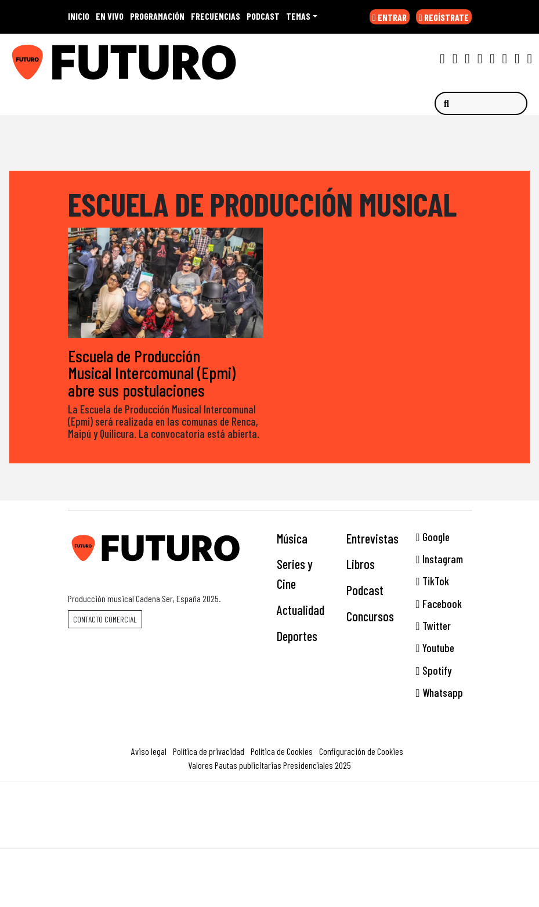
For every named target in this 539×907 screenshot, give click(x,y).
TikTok (432, 581)
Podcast (365, 590)
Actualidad (300, 609)
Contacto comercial (105, 619)
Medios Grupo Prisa (270, 836)
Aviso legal (149, 751)
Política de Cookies (282, 751)
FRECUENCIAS (215, 15)
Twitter (433, 625)
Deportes (297, 635)
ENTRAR (389, 17)
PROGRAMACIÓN (157, 15)
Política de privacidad (208, 751)
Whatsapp (439, 692)
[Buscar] (481, 103)
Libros (360, 563)
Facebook (439, 603)
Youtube (435, 647)
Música (292, 538)
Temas (298, 15)
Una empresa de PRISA (270, 807)
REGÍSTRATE (444, 17)
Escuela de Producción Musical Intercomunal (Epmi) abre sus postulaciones (152, 372)
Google (433, 537)
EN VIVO (110, 15)
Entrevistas (372, 538)
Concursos (370, 616)
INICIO (78, 15)
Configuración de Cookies (361, 751)
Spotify (433, 670)
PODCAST (263, 15)
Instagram (439, 559)
